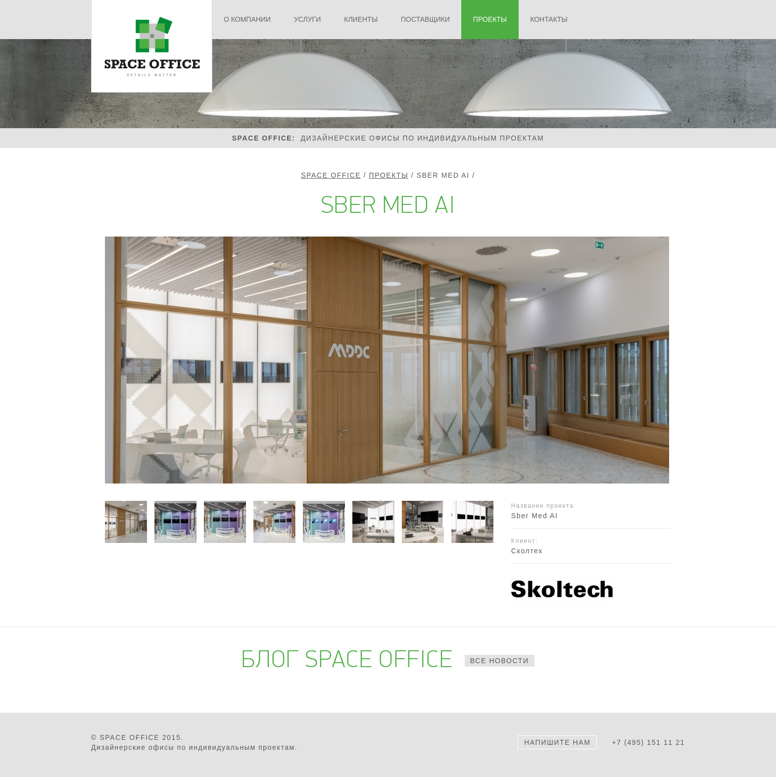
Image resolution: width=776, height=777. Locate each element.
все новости (499, 661)
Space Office (331, 175)
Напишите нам (557, 742)
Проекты (389, 175)
